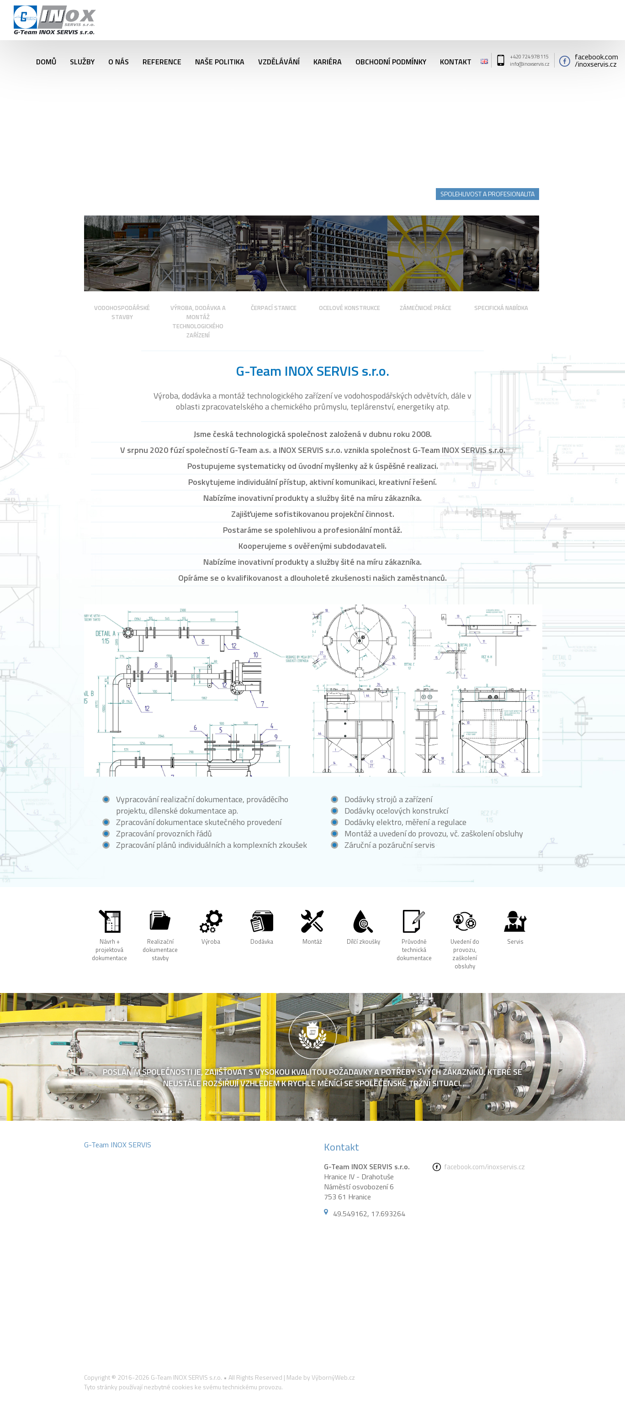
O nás (118, 60)
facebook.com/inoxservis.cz (484, 1166)
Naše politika (219, 60)
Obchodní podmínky (390, 60)
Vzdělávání (279, 60)
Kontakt (455, 60)
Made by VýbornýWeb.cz (320, 1377)
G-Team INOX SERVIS (117, 1144)
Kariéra (327, 60)
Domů (46, 60)
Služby (82, 60)
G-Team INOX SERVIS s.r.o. (186, 1377)
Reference (162, 60)
